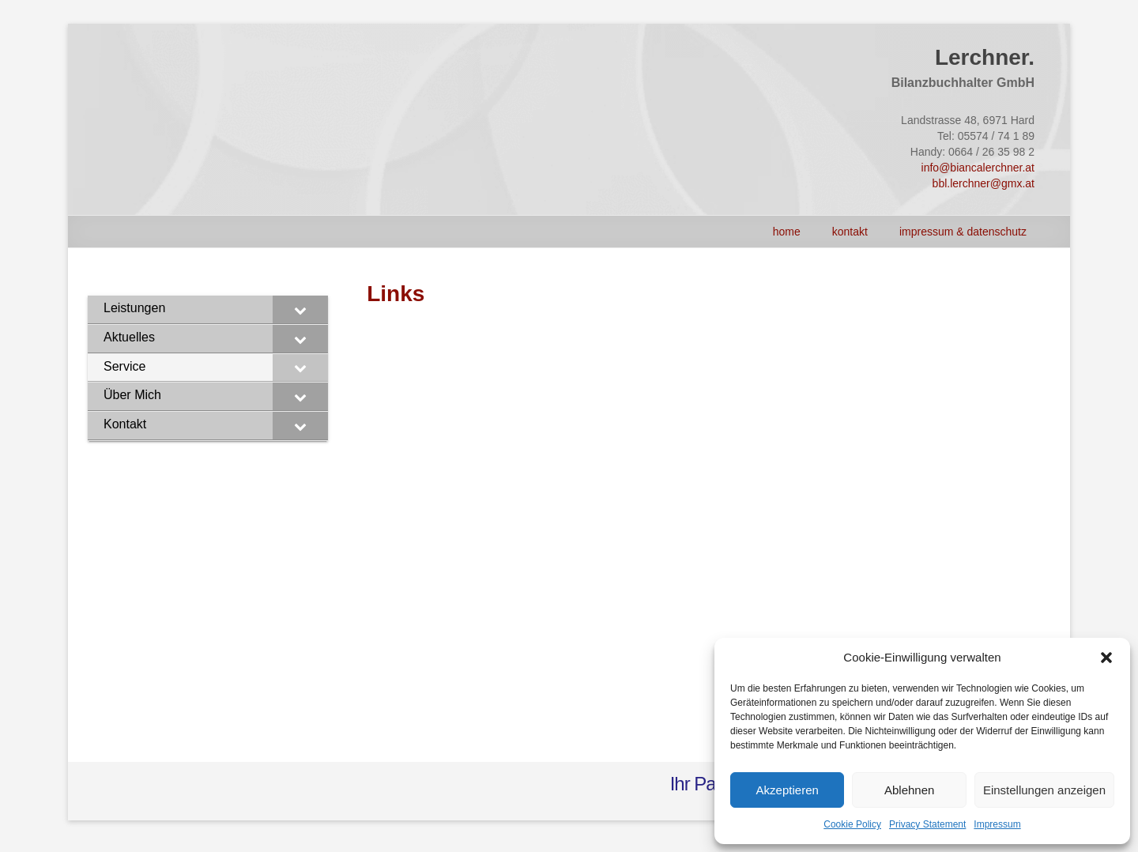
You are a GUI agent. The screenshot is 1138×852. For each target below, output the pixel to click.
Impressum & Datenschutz (963, 231)
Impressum (997, 824)
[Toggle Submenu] (300, 309)
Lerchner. (984, 57)
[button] (1106, 657)
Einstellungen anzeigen (1044, 790)
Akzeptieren (787, 790)
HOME (787, 231)
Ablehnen (909, 790)
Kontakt (850, 231)
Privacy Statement (927, 824)
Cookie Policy (852, 824)
